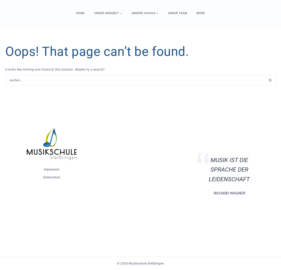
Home (80, 13)
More (200, 13)
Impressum (51, 169)
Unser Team (177, 13)
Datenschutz (51, 177)
